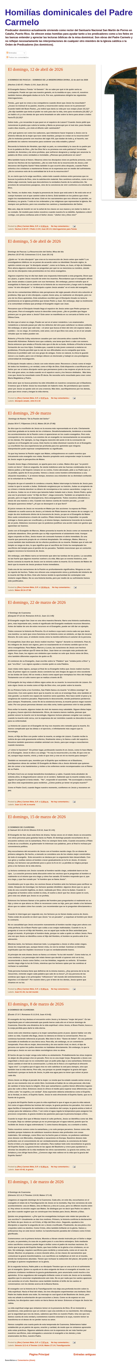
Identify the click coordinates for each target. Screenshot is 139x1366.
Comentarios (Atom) (26, 1360)
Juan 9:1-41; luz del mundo (26, 992)
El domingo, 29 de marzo (29, 413)
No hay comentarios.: (60, 226)
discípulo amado (22, 401)
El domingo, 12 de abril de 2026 (35, 69)
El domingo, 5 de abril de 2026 (34, 241)
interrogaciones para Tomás (64, 229)
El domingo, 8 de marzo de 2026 (36, 1004)
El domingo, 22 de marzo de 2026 (37, 602)
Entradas (12, 53)
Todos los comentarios (18, 57)
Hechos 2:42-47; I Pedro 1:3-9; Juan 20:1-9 (33, 229)
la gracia (29, 1169)
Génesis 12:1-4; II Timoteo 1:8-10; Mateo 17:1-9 (35, 1345)
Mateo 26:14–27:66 (23, 590)
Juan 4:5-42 (20, 1169)
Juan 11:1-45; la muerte (25, 804)
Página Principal (39, 1354)
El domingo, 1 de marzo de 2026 (36, 1181)
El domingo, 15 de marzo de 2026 (37, 816)
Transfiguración (63, 1345)
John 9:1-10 (35, 401)
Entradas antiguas (85, 1354)
